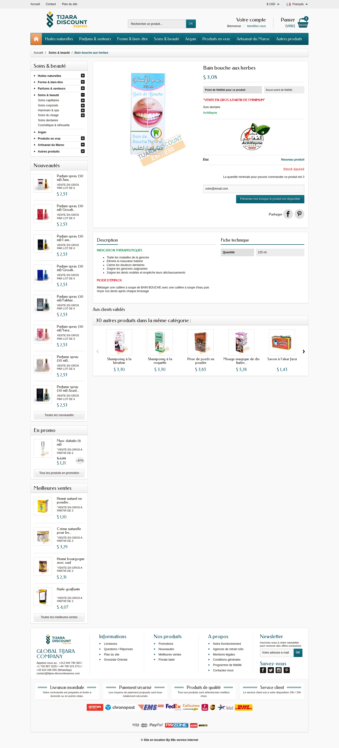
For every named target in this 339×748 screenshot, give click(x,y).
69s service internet (184, 740)
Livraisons (110, 644)
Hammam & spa (48, 110)
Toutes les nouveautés (59, 415)
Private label (167, 659)
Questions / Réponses (118, 649)
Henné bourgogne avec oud (70, 561)
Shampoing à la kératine (119, 361)
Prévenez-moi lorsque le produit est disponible (270, 199)
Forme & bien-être (132, 38)
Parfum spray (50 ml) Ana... (70, 178)
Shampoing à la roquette (160, 361)
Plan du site (111, 654)
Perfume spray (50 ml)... (68, 359)
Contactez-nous (223, 670)
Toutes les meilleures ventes (59, 617)
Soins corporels (48, 105)
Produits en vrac (216, 38)
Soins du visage (48, 115)
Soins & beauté (166, 38)
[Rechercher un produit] (157, 24)
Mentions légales (224, 654)
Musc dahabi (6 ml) (69, 443)
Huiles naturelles (59, 38)
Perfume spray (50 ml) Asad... (68, 389)
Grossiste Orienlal (115, 659)
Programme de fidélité (227, 665)
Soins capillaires (48, 100)
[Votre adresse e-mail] (277, 653)
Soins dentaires (48, 120)
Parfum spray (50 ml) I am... (70, 238)
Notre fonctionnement (227, 644)
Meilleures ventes (170, 654)
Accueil (38, 52)
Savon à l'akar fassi (282, 359)
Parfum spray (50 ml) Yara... (70, 328)
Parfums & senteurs (95, 38)
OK (191, 23)
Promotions (166, 644)
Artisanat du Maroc (253, 38)
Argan (190, 38)
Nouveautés (166, 649)
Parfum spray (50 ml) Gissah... (70, 208)
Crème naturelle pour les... (69, 531)
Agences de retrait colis (228, 649)
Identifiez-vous (256, 26)
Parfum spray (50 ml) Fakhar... (70, 298)
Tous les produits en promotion (59, 473)
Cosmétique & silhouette (54, 125)
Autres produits (289, 38)
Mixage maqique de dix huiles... (241, 361)
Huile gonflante (68, 589)
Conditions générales (226, 659)
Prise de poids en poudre (200, 361)
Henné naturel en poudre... (69, 500)
